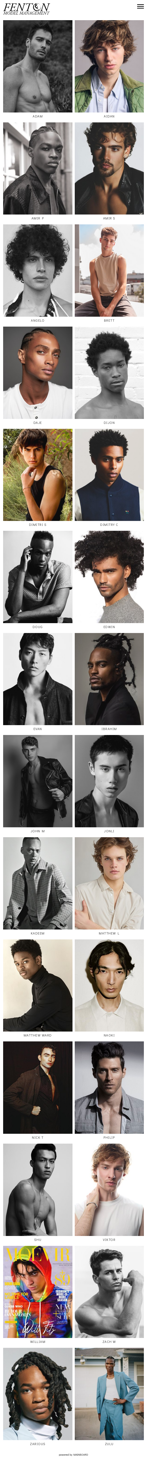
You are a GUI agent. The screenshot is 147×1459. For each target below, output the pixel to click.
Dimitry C (109, 524)
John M (38, 831)
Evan (38, 729)
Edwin (109, 627)
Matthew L (109, 933)
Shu (38, 1239)
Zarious (38, 1444)
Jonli (109, 831)
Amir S (109, 218)
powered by (73, 1454)
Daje (38, 422)
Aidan (109, 116)
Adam (38, 116)
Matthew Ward (38, 1035)
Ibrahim (109, 729)
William (38, 1341)
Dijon (109, 422)
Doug (38, 627)
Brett (109, 320)
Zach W (109, 1341)
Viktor (109, 1239)
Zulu (109, 1444)
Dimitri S (38, 524)
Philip (109, 1137)
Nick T (37, 1137)
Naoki (109, 1035)
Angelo (38, 320)
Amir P (38, 218)
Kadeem (38, 933)
